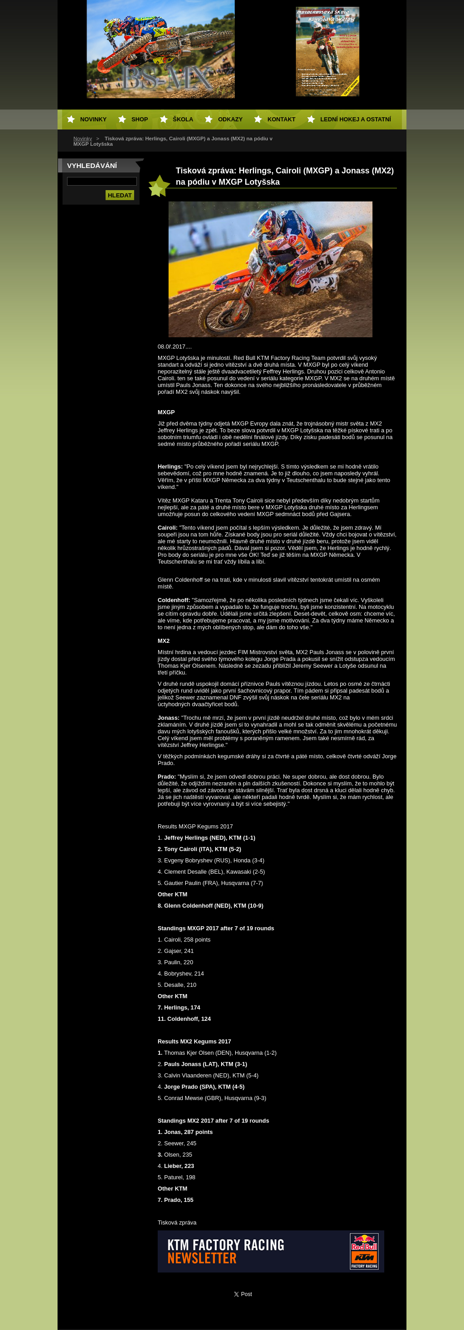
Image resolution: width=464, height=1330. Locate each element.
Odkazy (230, 119)
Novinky (82, 138)
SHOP (139, 119)
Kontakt (281, 119)
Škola (183, 119)
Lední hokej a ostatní (355, 119)
